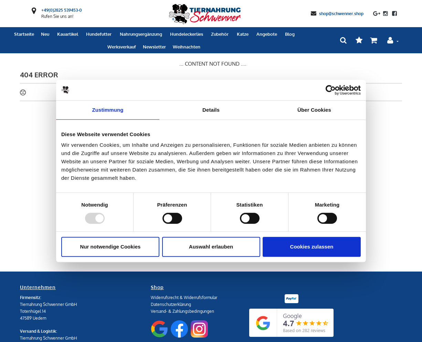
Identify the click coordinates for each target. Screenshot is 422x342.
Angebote (266, 34)
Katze (243, 34)
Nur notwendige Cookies (110, 247)
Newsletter (154, 46)
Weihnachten (186, 46)
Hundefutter (99, 34)
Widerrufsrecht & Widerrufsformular (184, 297)
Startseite (24, 34)
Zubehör (220, 34)
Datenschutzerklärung (171, 304)
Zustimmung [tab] (108, 110)
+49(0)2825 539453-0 (61, 10)
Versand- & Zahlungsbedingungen (182, 311)
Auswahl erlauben (211, 247)
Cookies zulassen (312, 247)
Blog (290, 34)
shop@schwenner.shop (341, 13)
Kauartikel (67, 34)
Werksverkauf (121, 46)
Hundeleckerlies (186, 34)
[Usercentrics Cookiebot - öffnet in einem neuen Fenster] (330, 90)
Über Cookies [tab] (314, 110)
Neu (45, 34)
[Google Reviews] (291, 323)
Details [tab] (211, 110)
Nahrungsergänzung (141, 34)
